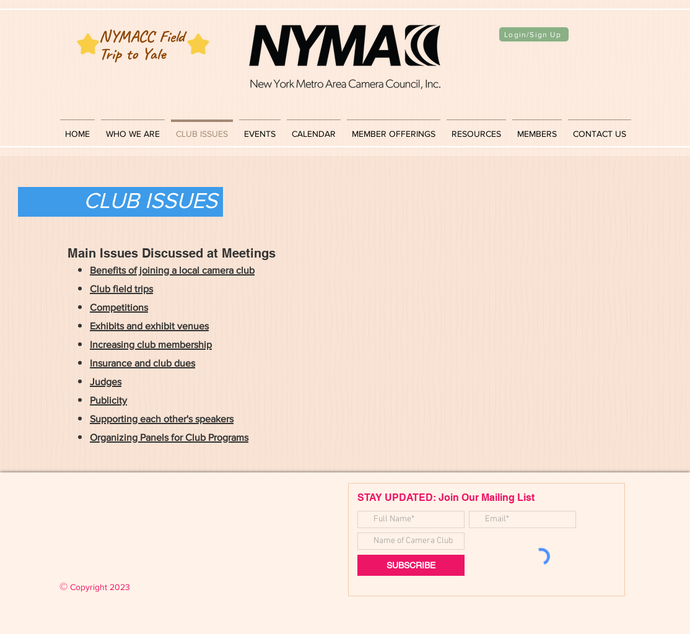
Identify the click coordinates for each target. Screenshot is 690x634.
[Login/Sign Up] (534, 34)
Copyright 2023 (94, 587)
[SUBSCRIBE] (411, 565)
